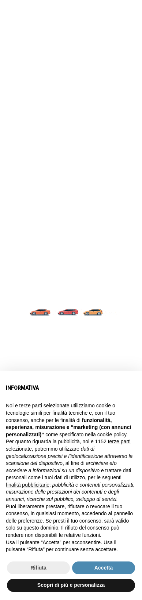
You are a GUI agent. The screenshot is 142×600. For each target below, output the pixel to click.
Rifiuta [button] (38, 568)
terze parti (119, 441)
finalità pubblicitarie (27, 485)
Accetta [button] (103, 568)
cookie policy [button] (111, 434)
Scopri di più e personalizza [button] (71, 585)
